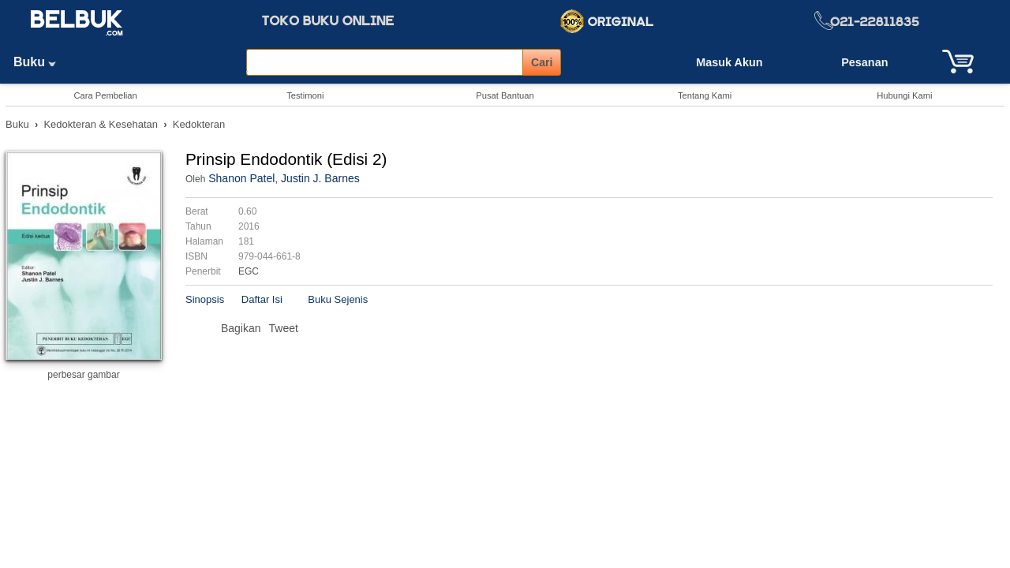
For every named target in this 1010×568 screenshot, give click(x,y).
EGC (248, 271)
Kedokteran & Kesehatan (100, 124)
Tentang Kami (704, 95)
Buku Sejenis (338, 299)
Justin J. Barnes (320, 178)
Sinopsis (204, 299)
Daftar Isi (261, 299)
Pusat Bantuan (504, 95)
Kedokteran (199, 124)
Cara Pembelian (105, 95)
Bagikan (241, 328)
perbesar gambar (83, 374)
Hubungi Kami (904, 95)
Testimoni (305, 95)
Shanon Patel (241, 178)
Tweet (283, 328)
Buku (40, 62)
